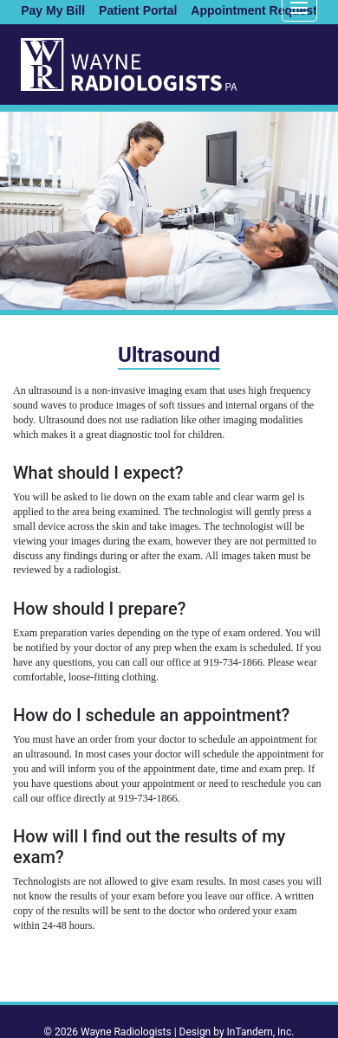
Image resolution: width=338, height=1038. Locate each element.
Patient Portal (138, 10)
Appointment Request (253, 10)
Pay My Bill (53, 10)
